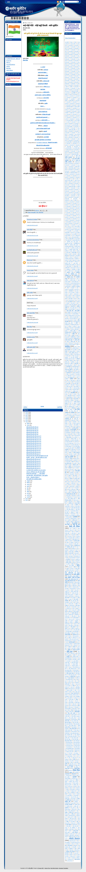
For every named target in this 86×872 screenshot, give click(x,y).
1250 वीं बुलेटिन (77, 106)
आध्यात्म (66, 289)
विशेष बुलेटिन (77, 711)
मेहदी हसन (73, 632)
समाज (66, 793)
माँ (71, 617)
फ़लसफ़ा (72, 542)
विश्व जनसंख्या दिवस (74, 720)
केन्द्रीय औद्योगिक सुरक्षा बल (73, 352)
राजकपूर (70, 654)
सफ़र (68, 792)
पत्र (74, 501)
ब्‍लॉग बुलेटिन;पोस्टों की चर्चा (70, 580)
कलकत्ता (66, 330)
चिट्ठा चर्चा (69, 395)
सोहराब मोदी (75, 824)
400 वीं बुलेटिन (77, 226)
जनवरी (28, 497)
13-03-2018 (75, 108)
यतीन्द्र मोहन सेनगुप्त (68, 640)
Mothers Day (70, 859)
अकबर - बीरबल (72, 250)
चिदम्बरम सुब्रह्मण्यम (69, 397)
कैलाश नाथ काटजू (75, 355)
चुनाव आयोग (76, 398)
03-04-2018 (73, 52)
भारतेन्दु (66, 596)
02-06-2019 (67, 49)
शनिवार (74, 759)
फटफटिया (70, 540)
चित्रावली (78, 395)
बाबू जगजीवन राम (77, 556)
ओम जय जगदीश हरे (73, 318)
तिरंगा (79, 453)
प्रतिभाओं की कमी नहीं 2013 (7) (33, 454)
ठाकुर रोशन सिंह (77, 435)
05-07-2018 (76, 63)
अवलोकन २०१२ (74, 273)
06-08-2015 (73, 68)
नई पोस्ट (25, 407)
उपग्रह (77, 303)
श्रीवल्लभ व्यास (75, 784)
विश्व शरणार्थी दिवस (77, 742)
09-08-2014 (73, 83)
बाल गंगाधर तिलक (72, 557)
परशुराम (68, 504)
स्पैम (75, 829)
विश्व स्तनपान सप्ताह (69, 745)
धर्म (73, 480)
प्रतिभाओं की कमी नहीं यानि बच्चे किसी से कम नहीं (37, 455)
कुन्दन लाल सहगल (72, 344)
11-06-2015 (68, 97)
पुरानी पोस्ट (59, 407)
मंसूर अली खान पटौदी (74, 600)
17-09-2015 (71, 134)
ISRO (69, 857)
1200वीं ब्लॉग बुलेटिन (69, 106)
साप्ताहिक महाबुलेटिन (69, 804)
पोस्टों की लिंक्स (74, 526)
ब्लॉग (66, 571)
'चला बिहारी (67, 42)
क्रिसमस (71, 360)
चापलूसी (74, 394)
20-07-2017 (73, 151)
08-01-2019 (76, 75)
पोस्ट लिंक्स (67, 524)
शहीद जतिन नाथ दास (73, 763)
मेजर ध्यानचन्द (67, 629)
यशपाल (79, 640)
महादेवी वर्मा (70, 611)
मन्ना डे (79, 606)
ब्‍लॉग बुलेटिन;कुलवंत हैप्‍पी (73, 579)
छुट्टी (70, 403)
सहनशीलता (76, 801)
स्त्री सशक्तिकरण (72, 827)
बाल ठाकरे (78, 557)
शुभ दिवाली (76, 772)
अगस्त (28, 484)
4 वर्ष (72, 226)
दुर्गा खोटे (77, 467)
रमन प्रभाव (73, 648)
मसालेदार (77, 608)
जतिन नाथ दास (67, 407)
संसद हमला (78, 787)
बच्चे (69, 548)
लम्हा (77, 685)
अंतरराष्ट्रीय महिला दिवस (76, 240)
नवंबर (28, 425)
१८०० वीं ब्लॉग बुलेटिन (68, 141)
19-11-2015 (76, 146)
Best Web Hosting (54, 868)
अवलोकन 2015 (70, 276)
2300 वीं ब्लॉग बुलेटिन (69, 180)
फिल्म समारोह (67, 545)
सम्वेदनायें (78, 793)
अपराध (70, 260)
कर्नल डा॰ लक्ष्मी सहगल (74, 329)
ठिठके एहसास (68, 437)
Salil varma (77, 859)
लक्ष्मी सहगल (67, 683)
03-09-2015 (67, 55)
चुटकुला (78, 397)
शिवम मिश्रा (25, 60)
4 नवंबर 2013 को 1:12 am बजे (32, 276)
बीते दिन (74, 562)
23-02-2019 (78, 174)
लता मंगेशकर (68, 685)
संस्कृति (67, 789)
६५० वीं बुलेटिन (77, 232)
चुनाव (71, 398)
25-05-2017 (76, 189)
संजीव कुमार (70, 786)
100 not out (67, 91)
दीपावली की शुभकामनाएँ (42, 78)
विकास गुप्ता (29, 260)
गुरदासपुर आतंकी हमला (76, 372)
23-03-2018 (75, 175)
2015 (26, 418)
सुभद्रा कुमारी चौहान (72, 815)
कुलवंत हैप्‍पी (68, 347)
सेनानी (75, 819)
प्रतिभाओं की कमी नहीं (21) (32, 428)
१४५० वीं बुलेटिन (77, 120)
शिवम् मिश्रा (8, 68)
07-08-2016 (67, 74)
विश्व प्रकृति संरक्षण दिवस (74, 733)
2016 (26, 417)
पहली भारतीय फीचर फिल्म (75, 507)
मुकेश (66, 628)
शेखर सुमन (74, 773)
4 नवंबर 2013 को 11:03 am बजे (32, 322)
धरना (71, 480)
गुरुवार (71, 378)
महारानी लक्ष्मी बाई (74, 612)
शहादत (72, 762)
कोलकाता (66, 357)
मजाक (78, 602)
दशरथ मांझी (68, 461)
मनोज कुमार (78, 605)
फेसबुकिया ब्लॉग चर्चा (70, 546)
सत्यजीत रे (68, 790)
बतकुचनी (45, 131)
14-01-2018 (75, 114)
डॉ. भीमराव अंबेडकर (68, 446)
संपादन (71, 787)
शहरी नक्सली (67, 762)
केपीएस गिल (67, 354)
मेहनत (77, 632)
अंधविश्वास (66, 250)
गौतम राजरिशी (76, 386)
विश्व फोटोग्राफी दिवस (69, 734)
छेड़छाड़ (75, 403)
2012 (26, 498)
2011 (26, 500)
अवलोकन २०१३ (68, 275)
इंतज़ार (74, 295)
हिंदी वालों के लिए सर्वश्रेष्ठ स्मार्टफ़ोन (42, 145)
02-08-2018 (73, 49)
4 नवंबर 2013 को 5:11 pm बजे (32, 342)
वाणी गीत (8, 66)
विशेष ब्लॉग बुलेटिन (71, 713)
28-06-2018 (68, 209)
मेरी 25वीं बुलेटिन (75, 631)
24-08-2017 (73, 184)
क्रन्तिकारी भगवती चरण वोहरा (70, 358)
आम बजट (76, 290)
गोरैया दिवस (72, 384)
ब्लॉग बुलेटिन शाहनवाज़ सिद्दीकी (73, 576)
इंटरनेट (70, 295)
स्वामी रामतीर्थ (67, 832)
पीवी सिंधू (78, 515)
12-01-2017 (78, 100)
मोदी (65, 637)
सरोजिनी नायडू (68, 799)
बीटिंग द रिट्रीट (68, 562)
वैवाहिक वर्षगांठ (69, 756)
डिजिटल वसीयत (73, 438)
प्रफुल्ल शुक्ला (67, 533)
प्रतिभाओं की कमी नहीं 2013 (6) (33, 459)
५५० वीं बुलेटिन (68, 230)
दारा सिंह (74, 463)
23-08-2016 (72, 177)
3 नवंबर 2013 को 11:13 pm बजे (32, 245)
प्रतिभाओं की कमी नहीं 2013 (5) (33, 461)
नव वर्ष (77, 486)
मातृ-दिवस (76, 620)
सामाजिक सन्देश (69, 806)
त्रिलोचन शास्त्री (76, 458)
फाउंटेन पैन (76, 542)
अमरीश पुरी (76, 261)
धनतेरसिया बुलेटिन (77, 478)
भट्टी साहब (66, 588)
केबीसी (72, 354)
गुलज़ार (78, 378)
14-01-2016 (68, 114)
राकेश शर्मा (72, 653)
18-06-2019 (73, 138)
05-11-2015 (73, 65)
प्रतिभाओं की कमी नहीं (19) (32, 432)
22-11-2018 (73, 171)
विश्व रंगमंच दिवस (75, 739)
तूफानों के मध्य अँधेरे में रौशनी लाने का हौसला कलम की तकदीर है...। (42, 123)
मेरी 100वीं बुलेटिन (77, 629)
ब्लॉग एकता (71, 571)
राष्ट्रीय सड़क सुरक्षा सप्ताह (72, 674)
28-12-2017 (68, 212)
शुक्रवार (70, 772)
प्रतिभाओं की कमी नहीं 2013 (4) (33, 463)
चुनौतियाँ (72, 400)
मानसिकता (76, 622)
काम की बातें (71, 338)
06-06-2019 (76, 66)
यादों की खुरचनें (72, 642)
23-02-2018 (72, 174)
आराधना (66, 293)
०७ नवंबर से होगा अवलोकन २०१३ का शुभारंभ (36, 470)
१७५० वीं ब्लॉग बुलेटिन (72, 135)
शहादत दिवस (76, 762)
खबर (74, 360)
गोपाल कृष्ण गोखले (75, 383)
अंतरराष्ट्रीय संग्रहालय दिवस (69, 246)
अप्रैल (28, 491)
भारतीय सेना (67, 592)
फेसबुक (72, 545)
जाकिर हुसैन (73, 420)
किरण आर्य (73, 341)
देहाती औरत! (42, 89)
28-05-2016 (72, 207)
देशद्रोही (69, 475)
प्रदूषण (73, 531)
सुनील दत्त (73, 813)
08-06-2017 (67, 77)
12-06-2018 (78, 103)
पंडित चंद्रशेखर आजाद (72, 498)
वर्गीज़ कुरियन (71, 699)
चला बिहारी (73, 392)
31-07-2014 (76, 223)
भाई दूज (78, 588)
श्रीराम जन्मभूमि (75, 783)
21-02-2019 (71, 163)
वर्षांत (66, 700)
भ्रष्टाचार (70, 599)
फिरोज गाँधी (76, 543)
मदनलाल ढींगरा (70, 603)
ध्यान (69, 481)
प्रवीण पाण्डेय (30, 292)
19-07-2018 (69, 146)
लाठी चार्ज (72, 687)
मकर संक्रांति (67, 602)
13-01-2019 (68, 108)
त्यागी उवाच (67, 458)
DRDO (71, 854)
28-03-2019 (75, 206)
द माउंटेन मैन (76, 460)
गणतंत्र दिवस (68, 366)
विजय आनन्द (74, 705)
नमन (69, 484)
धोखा (66, 481)
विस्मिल (76, 751)
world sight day (70, 860)
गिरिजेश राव (70, 371)
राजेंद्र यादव (74, 657)
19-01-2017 (68, 143)
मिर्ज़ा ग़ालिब (76, 625)
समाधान (70, 793)
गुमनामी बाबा (68, 372)
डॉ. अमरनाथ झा (76, 441)
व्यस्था (69, 757)
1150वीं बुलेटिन (71, 100)
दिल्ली (70, 464)
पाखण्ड (77, 512)
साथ (78, 803)
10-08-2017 (70, 89)
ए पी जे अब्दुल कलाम (73, 307)
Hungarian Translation (63, 868)
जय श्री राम (78, 415)
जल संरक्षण (76, 417)
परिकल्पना (45, 125)
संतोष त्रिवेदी (29, 229)
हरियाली (66, 836)
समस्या (77, 792)
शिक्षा (72, 768)
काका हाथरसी (67, 336)
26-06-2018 (67, 198)
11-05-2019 (78, 95)
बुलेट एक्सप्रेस (71, 565)
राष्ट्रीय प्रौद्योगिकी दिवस (68, 671)
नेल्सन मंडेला (68, 495)
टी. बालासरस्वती (67, 432)
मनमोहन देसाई (72, 605)
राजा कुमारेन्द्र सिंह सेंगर (10, 64)
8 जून (73, 235)
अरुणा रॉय (78, 264)
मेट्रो (71, 629)
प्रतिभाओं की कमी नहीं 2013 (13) (33, 443)
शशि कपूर (76, 760)
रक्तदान (69, 646)
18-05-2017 (76, 137)
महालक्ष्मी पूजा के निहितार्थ (43, 83)
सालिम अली (76, 806)
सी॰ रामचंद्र (73, 807)
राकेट (68, 653)
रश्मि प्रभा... (8, 62)
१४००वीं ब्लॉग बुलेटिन (69, 120)
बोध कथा (71, 568)
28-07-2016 (75, 209)
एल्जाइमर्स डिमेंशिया (75, 313)
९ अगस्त (66, 238)
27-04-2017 (78, 201)
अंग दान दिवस (77, 238)
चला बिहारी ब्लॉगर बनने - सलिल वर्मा (13, 58)
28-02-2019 (68, 206)
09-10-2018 (70, 85)
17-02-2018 (70, 131)
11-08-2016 (75, 97)
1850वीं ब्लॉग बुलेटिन (76, 141)
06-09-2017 (70, 69)
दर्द (79, 460)
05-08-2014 (67, 65)
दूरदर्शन (69, 470)
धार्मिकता (77, 480)
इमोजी (66, 298)
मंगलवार (66, 600)
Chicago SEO (41, 868)
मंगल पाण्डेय (76, 599)
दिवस (66, 466)
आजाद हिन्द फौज (76, 284)
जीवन (70, 423)
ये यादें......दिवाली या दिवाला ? (32, 477)
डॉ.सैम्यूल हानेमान (74, 450)
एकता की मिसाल (72, 309)
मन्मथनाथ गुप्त (68, 608)
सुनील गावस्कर (67, 813)
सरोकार (78, 798)
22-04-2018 (76, 169)
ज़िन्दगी (70, 421)
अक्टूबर (28, 481)
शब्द (77, 759)
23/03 (73, 178)
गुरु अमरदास (78, 374)
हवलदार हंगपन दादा (72, 840)
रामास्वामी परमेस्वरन (75, 665)
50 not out (75, 227)
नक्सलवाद (67, 483)
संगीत (66, 786)
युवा (77, 642)
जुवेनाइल (70, 424)
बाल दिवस (68, 559)
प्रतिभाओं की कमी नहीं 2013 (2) (33, 466)
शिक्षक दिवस (67, 768)
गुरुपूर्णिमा (66, 378)
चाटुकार (66, 394)
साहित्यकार (67, 807)
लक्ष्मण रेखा (77, 682)
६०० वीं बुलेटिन (75, 230)
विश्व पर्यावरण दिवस (73, 728)
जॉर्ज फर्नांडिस (76, 424)
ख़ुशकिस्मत (72, 361)
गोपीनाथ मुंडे (67, 384)
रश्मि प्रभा (70, 651)
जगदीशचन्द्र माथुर (71, 406)
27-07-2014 (75, 203)
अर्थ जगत (78, 267)
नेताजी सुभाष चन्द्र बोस (70, 493)
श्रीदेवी (66, 781)
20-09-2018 (76, 152)
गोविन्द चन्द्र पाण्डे (69, 386)
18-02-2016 (70, 137)
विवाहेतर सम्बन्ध (77, 710)
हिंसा (79, 848)
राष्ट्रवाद (70, 667)
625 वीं (72, 232)
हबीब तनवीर (72, 835)
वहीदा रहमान (71, 700)
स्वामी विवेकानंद (75, 832)
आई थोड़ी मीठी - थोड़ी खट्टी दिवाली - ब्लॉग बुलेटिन (37, 475)
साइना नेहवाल (73, 803)
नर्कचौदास (78, 484)
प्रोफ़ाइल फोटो (68, 539)
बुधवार (72, 563)
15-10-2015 (76, 123)
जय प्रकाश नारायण (71, 415)
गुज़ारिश (78, 371)
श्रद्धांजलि (74, 776)
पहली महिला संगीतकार (74, 510)
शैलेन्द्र (74, 775)
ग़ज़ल (75, 364)
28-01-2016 (78, 204)
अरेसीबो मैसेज (67, 267)
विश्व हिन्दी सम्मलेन (77, 746)
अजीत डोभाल (72, 255)
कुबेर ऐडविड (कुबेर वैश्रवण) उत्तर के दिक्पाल (43, 139)
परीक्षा (72, 504)
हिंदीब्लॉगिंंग (71, 848)
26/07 (72, 200)
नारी (65, 489)
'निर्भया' (75, 42)
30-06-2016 (75, 218)
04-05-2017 (70, 57)
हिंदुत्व (75, 848)
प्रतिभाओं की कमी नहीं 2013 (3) (33, 464)
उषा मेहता (66, 304)
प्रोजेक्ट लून (78, 537)
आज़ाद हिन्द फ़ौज (68, 286)
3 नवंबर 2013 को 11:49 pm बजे (32, 266)
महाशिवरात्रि (76, 614)
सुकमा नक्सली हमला (71, 810)
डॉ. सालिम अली (72, 449)
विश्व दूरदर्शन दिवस (72, 725)
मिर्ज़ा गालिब (71, 625)
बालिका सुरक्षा (68, 560)
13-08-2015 (78, 109)
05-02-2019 (67, 62)
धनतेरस (71, 478)
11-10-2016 (73, 98)
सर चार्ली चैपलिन (69, 795)
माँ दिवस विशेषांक (76, 617)
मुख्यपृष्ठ (42, 406)
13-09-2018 (68, 111)
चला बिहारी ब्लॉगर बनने (32, 250)
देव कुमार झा (8, 60)
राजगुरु (74, 654)
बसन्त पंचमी (77, 553)
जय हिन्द (67, 417)
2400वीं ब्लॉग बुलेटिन (72, 186)
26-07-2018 (75, 198)
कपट (66, 326)
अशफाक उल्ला (72, 278)
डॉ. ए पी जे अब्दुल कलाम (69, 443)
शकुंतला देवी (74, 757)
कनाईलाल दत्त (67, 324)
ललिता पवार (67, 687)
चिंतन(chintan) (47, 86)
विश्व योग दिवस (67, 739)
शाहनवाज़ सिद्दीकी (70, 766)
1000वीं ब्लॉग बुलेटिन (74, 91)
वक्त (74, 696)
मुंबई (77, 626)
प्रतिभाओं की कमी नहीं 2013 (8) (33, 452)
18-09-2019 (70, 140)
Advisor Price (47, 868)
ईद (66, 301)
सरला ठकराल (73, 798)
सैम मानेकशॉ (73, 821)
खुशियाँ (72, 363)
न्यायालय (78, 495)
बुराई (65, 565)
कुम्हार (79, 346)
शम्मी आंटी (66, 760)
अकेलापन (78, 250)
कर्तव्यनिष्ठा (68, 329)
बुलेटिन (78, 565)
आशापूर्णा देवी (76, 293)
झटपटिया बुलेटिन (75, 427)
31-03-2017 (70, 223)
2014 (26, 420)
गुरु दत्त (74, 375)
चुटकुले (67, 398)
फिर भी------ (42, 106)
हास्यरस (77, 843)
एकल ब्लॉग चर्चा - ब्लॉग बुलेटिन (73, 310)
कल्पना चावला (73, 330)
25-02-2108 (70, 189)
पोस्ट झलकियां (74, 523)
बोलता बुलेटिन (77, 568)
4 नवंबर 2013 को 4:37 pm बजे (32, 332)
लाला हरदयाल (78, 688)
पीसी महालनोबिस (69, 516)
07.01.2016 (70, 75)
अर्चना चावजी (73, 267)
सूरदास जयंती (71, 819)
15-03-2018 (73, 121)
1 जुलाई (66, 86)
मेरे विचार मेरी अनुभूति (46, 114)
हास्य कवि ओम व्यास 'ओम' (75, 842)
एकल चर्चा (78, 309)
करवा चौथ (71, 327)
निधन (77, 489)
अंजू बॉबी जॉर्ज (68, 240)
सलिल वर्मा (67, 801)
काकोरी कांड (73, 336)
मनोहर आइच (68, 606)
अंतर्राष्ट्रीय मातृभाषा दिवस (73, 249)
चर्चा (68, 392)
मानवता (66, 622)
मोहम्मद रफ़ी (75, 637)
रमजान (69, 648)
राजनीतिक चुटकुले (75, 656)
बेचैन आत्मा (70, 566)
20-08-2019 (70, 152)
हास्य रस (73, 843)
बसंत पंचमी (71, 553)
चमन (66, 392)
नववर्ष (66, 487)
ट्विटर (69, 435)
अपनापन (66, 260)
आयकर (66, 292)
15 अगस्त (68, 121)
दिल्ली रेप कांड (75, 464)
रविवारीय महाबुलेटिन (76, 649)
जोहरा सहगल (67, 426)
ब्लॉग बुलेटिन (18, 9)
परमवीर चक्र (70, 503)
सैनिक (67, 821)
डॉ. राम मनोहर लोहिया (76, 446)
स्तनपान (66, 827)
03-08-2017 (76, 54)
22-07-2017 (67, 171)
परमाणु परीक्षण (77, 503)
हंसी (76, 833)
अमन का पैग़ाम (46, 97)
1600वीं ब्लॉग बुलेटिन (72, 129)
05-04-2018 (73, 62)
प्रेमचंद (74, 536)
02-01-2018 (73, 46)
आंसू (77, 278)
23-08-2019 (78, 177)
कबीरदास (69, 326)
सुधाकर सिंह (76, 812)
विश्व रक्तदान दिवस (68, 740)
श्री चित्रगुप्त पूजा (74, 778)
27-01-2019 (72, 201)
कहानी (73, 335)
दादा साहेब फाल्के (68, 463)
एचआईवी (68, 312)
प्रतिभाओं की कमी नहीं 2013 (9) (33, 450)
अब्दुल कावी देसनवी (69, 261)
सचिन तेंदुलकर (72, 789)
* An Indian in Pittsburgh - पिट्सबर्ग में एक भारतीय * (47, 142)
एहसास (66, 315)
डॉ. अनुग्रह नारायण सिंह (68, 441)
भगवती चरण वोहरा (75, 586)
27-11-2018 (72, 204)
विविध (67, 711)
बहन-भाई (66, 554)
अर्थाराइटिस (73, 269)
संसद (74, 787)
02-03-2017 (70, 48)
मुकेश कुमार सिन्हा (31, 313)
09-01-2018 (67, 80)
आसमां (66, 295)
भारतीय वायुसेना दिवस (74, 591)
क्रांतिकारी (78, 358)
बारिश (67, 557)
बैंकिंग (79, 566)
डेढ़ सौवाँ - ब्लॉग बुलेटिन (74, 440)
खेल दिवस (76, 363)
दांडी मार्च (77, 461)
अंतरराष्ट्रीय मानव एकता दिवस (72, 241)
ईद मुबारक (70, 301)
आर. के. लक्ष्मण (71, 292)
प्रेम (65, 536)
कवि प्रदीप (75, 332)
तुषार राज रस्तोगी (69, 457)
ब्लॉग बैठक (71, 582)
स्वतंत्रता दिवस (75, 830)
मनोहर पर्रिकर (74, 606)
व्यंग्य (65, 757)
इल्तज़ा (79, 298)
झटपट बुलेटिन (68, 427)
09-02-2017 (73, 80)
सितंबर (28, 482)
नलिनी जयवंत (72, 486)
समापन (74, 793)
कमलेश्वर (74, 326)
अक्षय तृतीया (68, 252)
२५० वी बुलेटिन (73, 194)
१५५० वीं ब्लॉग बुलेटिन (68, 126)
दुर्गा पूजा (66, 469)
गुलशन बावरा (73, 380)
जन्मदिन (66, 412)
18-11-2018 (76, 140)
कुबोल (77, 344)
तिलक (67, 455)
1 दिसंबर (70, 86)
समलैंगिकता (73, 792)
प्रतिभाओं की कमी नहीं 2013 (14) (33, 441)
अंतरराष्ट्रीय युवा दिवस (68, 243)
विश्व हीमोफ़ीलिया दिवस (70, 748)
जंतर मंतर (74, 404)
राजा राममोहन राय (68, 657)
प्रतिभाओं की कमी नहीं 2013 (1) (33, 468)
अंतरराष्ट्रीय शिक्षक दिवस (74, 244)
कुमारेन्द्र (67, 346)
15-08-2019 (70, 123)
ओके (67, 316)
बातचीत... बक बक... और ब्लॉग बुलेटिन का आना (36, 457)
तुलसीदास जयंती (72, 455)
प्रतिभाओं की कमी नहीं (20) (32, 430)
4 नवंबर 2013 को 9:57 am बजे (32, 298)
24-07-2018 (67, 184)
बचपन (66, 548)
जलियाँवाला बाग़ (68, 418)
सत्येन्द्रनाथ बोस (73, 790)
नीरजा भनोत (74, 492)
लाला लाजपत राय (71, 688)
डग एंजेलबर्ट (75, 437)
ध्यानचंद (72, 481)
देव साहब (76, 472)
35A (69, 226)
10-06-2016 (73, 88)
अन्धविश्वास (76, 258)
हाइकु (78, 840)
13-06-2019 (72, 109)
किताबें (68, 341)
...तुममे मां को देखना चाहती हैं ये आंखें (43, 128)
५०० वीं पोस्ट (72, 229)
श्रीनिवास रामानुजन (68, 783)
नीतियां (69, 492)
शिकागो (77, 766)
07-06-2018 (70, 72)
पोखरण (72, 521)
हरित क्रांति (76, 835)
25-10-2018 (67, 194)
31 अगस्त (74, 221)
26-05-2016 (76, 197)
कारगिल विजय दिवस (69, 339)
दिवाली (29, 212)
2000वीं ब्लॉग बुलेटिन (75, 154)
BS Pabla (66, 854)
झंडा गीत (78, 426)
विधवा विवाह (74, 708)
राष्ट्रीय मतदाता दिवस (70, 673)
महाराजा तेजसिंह (76, 611)
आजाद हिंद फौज (68, 284)
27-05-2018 (68, 203)
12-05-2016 (72, 103)
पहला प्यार (68, 507)
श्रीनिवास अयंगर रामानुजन (73, 781)
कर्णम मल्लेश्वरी (77, 327)
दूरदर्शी (73, 470)
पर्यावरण (76, 504)
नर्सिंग (67, 486)
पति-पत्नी (70, 501)
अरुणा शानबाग (69, 266)
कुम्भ (75, 346)
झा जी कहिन (46, 137)
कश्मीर (69, 335)
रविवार (69, 649)
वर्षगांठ (77, 699)
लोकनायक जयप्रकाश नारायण (73, 694)
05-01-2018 (76, 60)
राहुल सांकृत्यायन (71, 677)
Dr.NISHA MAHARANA (33, 239)
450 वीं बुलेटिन (68, 227)
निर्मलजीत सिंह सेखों (72, 490)
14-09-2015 (72, 118)
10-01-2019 (76, 86)
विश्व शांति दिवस (69, 743)
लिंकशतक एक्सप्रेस (69, 690)
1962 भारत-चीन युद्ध (69, 149)
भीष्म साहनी (67, 597)
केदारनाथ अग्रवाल (72, 351)
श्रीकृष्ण (77, 779)
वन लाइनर (78, 696)
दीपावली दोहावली (43, 100)
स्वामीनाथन (67, 833)
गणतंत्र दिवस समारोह (75, 366)
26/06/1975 (67, 200)
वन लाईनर (75, 697)
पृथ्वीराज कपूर (74, 519)
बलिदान (66, 553)
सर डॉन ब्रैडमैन (76, 795)
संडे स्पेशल (75, 786)
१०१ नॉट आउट (67, 92)
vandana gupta (31, 337)
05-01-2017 (70, 60)
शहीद (66, 763)
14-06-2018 (68, 117)
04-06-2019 (76, 57)
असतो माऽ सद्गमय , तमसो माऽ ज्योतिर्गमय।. (43, 95)
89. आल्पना (43, 67)
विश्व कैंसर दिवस (74, 719)
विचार (70, 705)
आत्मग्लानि (72, 287)
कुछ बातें (66, 344)
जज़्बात (77, 406)
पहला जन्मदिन (77, 506)
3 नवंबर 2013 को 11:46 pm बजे (32, 255)
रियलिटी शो (78, 677)
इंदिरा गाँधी (78, 295)
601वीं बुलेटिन (67, 232)
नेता (79, 492)
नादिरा (69, 487)
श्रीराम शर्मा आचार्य (68, 784)
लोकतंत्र (66, 694)
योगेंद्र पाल (75, 645)
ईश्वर (74, 301)
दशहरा (73, 461)
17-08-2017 (73, 132)
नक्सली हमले (73, 483)
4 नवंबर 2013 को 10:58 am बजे (32, 308)
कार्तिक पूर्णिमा (77, 339)
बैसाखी (68, 568)
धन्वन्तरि (67, 480)
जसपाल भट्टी (67, 420)
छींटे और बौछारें (49, 148)
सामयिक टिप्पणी (77, 804)
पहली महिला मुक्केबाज (70, 509)
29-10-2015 (72, 217)
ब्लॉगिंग (70, 585)
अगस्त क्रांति (74, 252)
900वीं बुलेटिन (71, 238)
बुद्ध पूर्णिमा (68, 563)
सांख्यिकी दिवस (67, 803)
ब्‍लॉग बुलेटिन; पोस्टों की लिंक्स (72, 577)
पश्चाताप (72, 506)
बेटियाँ (75, 566)
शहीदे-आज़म (71, 765)
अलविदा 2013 (70, 270)
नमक (66, 484)
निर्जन (66, 490)
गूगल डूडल (68, 383)
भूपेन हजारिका (73, 597)
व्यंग (77, 756)
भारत (72, 589)
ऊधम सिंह (73, 306)
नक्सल (79, 481)
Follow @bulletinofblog (70, 38)
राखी (76, 653)
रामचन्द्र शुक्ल (67, 662)
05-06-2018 (70, 63)
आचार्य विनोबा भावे (75, 281)
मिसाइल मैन (67, 626)
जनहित (71, 409)
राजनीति (67, 656)
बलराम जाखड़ (71, 551)
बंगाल (77, 546)
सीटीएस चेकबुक (67, 809)
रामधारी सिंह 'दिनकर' (74, 662)
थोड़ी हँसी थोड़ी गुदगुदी (68, 460)
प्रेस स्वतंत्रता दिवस (72, 537)
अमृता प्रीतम (75, 263)
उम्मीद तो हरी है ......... (45, 120)
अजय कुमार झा (30, 280)
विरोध (69, 710)
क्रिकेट (67, 360)
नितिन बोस (73, 489)
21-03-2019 (76, 163)
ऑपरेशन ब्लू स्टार (71, 315)
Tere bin (49, 109)
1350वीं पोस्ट (72, 112)
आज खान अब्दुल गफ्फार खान (75, 283)
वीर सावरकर (76, 753)
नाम (72, 487)
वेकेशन (70, 754)
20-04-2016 (76, 149)
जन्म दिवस (77, 409)
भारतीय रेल (67, 591)
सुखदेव (66, 812)
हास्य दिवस (68, 843)
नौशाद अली (74, 495)
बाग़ (70, 554)
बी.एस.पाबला (78, 560)
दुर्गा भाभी (71, 469)
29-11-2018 (78, 217)
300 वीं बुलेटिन (68, 221)
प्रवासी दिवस (73, 533)
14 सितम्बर (78, 112)
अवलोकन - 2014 (70, 272)
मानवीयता (71, 622)
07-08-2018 (73, 74)
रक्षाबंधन (74, 646)
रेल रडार (69, 682)
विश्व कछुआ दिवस (72, 717)
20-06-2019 (67, 151)
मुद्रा (69, 628)
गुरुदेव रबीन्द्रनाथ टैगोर (71, 377)
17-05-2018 (76, 131)
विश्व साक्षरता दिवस (76, 743)
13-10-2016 (74, 111)
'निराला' (71, 42)
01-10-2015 (76, 45)
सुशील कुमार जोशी (31, 347)
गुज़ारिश (45, 103)
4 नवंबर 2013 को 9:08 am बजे (32, 288)
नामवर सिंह (76, 487)
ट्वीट (72, 435)
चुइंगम (75, 397)
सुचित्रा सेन (71, 812)
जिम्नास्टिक (74, 421)
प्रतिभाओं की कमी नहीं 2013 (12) (33, 445)
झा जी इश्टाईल (73, 429)
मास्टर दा (75, 623)
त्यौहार (71, 458)
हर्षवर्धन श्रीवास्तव (9, 70)
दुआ (73, 467)
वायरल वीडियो (71, 702)
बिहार (73, 560)
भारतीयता (76, 594)
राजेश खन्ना (74, 659)
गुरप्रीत (67, 374)
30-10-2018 (78, 220)
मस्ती (70, 609)
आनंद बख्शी (71, 289)
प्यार (70, 528)
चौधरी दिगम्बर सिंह (68, 401)
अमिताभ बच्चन (67, 263)
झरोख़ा (46, 75)
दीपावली (70, 467)
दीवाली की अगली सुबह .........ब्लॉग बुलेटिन (35, 473)
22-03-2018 (70, 169)
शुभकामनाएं (67, 773)
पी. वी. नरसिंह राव (72, 515)
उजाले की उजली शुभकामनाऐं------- (42, 117)
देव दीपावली (72, 472)
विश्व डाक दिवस (75, 722)
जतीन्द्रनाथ (73, 407)
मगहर (71, 602)
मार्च (28, 493)
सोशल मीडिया (68, 824)
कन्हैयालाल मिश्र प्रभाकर (74, 324)
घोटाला (70, 389)
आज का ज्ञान (67, 283)
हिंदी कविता (70, 845)
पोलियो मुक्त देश (77, 521)
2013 (26, 421)
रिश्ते (74, 679)
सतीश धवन (78, 789)
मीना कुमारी (73, 626)
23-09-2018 (68, 178)
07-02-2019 (73, 71)
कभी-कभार (46, 69)
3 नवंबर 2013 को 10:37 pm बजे (32, 235)
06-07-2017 (67, 68)
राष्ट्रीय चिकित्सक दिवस (72, 668)
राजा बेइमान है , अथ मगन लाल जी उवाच (42, 134)
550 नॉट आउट (77, 229)
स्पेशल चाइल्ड (71, 829)
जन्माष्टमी (78, 412)
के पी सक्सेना (74, 349)
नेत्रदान (79, 493)
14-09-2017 (78, 118)
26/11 (75, 200)
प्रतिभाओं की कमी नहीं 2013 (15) (33, 439)
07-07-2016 (76, 72)
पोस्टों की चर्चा (76, 524)
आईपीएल (66, 280)
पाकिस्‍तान (72, 512)
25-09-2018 (70, 192)
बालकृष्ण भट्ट (78, 559)
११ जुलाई (70, 94)
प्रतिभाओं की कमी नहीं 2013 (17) (33, 436)
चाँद (78, 392)
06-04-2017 (70, 66)
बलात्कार (76, 551)
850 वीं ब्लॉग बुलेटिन (75, 237)
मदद (65, 603)
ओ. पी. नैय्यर (78, 315)
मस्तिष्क (66, 609)
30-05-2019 (68, 218)
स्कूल (79, 824)
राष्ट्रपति (66, 667)
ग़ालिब (66, 371)
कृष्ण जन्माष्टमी (67, 349)
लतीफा (73, 685)
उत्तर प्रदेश (78, 301)
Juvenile (73, 857)
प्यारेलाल (74, 528)
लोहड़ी (71, 696)
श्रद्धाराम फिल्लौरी (67, 778)
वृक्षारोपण (66, 754)
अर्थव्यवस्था (68, 269)
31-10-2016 (73, 224)
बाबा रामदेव (71, 556)
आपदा (66, 290)
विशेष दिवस (71, 711)
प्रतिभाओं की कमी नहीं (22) (32, 427)
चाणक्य (70, 394)
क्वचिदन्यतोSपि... (46, 92)
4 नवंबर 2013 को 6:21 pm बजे (32, 353)
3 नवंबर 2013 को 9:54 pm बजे (32, 225)
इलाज (75, 298)
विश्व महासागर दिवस (74, 737)
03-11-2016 (73, 55)
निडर (69, 489)
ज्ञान (74, 426)
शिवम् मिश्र (69, 770)
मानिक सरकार (67, 623)
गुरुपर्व (77, 377)
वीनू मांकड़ (70, 753)
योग (71, 645)
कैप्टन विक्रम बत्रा (77, 354)
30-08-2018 (72, 220)
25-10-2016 (76, 192)
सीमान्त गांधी (74, 809)
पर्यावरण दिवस (67, 506)
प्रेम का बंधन (70, 536)
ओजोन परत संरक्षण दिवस (74, 316)
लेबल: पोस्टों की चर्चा (74, 693)
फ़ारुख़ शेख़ (70, 543)
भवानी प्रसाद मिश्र (73, 588)
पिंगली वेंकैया (67, 513)
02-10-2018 (70, 51)
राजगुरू (79, 654)
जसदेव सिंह (76, 418)
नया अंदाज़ (73, 484)
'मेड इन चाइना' (73, 43)
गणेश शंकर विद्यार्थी (68, 369)
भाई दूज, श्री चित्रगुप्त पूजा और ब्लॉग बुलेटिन (35, 472)
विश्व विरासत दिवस (69, 742)
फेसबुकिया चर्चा (77, 545)
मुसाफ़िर (72, 628)
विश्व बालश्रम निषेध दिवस (72, 736)
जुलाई (28, 486)
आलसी (71, 293)
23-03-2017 (68, 175)
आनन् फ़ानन (77, 289)
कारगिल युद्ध (76, 338)
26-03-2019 (70, 197)
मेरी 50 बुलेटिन (67, 632)
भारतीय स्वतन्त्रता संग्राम (69, 594)
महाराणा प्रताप (67, 612)
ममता (73, 608)
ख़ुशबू (77, 361)
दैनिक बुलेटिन (75, 475)
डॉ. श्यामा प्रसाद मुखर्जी (70, 447)
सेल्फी (79, 819)
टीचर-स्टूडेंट (73, 432)
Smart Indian (30, 270)
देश (76, 473)
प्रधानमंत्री (77, 531)
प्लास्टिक (66, 540)
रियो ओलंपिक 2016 (69, 679)
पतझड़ (66, 501)
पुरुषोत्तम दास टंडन (73, 518)
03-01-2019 (76, 51)
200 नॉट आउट (67, 154)
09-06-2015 (67, 83)
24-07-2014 (76, 183)
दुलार (75, 469)
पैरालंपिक (67, 521)
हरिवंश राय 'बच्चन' (72, 836)
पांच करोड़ (67, 512)
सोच (77, 821)
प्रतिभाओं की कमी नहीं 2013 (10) (33, 448)
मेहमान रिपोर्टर (67, 634)
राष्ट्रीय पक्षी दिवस (75, 670)
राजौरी (79, 659)
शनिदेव (70, 759)
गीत (75, 371)
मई (27, 490)
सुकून (77, 810)
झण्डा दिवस (67, 429)
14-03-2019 (72, 115)
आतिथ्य (68, 287)
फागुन (66, 543)
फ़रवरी (28, 495)
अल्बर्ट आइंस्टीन (77, 270)
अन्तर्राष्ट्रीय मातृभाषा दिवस (69, 258)
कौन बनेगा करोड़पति (74, 357)
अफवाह (78, 260)
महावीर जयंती (71, 614)
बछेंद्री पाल (73, 548)
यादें (66, 642)
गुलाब (69, 381)
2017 (26, 415)
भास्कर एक (77, 596)
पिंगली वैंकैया (73, 513)
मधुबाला (66, 605)
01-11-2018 (67, 46)
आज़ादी (73, 286)
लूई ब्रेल (70, 691)
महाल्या (66, 614)
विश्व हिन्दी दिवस (69, 746)
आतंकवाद (78, 286)
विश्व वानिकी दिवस (77, 740)
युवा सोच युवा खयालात (68, 643)
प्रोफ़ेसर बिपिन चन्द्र (75, 539)
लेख (73, 691)
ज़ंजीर (70, 404)
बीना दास (78, 562)
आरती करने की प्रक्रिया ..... (43, 72)
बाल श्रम (73, 559)
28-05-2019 (78, 207)
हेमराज (77, 851)
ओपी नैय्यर (66, 318)
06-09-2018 (76, 69)
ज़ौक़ (71, 426)
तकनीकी (70, 452)
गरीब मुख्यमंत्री (76, 369)
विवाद (72, 710)
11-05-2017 (72, 95)
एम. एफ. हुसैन (74, 312)
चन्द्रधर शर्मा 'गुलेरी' (76, 389)
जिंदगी (77, 420)
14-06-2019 (75, 117)
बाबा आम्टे (74, 554)
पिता (77, 513)
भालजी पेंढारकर (71, 596)
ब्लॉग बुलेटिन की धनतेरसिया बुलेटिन (33, 479)
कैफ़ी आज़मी (68, 355)
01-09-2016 (70, 45)
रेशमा (37, 212)
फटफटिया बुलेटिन (77, 540)
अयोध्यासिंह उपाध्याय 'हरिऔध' (70, 264)
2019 (26, 412)
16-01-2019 (76, 126)
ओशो (71, 321)
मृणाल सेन (77, 628)
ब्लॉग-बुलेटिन (74, 583)
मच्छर (74, 602)
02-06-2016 (76, 48)
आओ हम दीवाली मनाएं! (42, 111)
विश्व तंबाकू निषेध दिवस (69, 723)
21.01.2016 (71, 166)
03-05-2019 (70, 54)
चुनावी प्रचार (67, 400)
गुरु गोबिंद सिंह (68, 375)
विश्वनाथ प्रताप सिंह (69, 751)
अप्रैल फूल (74, 260)
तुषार (77, 455)
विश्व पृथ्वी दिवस (74, 731)
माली (71, 623)
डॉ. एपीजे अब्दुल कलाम (74, 444)
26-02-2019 (73, 195)
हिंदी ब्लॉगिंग (74, 846)
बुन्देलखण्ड (76, 563)
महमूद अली (74, 609)
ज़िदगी (66, 421)
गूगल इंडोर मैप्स (77, 381)
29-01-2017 (75, 212)
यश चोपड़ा (74, 640)
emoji (75, 854)
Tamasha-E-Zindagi (32, 219)
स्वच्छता (70, 830)
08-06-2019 (73, 77)
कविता (73, 333)
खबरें (77, 360)
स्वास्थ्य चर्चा (72, 833)
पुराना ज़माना (67, 518)
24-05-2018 (70, 183)
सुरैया (75, 816)
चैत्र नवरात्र (76, 400)
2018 (26, 414)
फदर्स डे (67, 542)
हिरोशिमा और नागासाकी (70, 851)
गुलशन (68, 380)
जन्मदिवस (72, 412)
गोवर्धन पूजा (78, 384)
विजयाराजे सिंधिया (68, 708)
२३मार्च (70, 181)
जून (27, 488)
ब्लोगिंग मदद (74, 585)
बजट (77, 548)
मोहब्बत (69, 637)
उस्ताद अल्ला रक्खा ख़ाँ (72, 304)
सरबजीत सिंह (67, 798)
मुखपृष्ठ (8, 2)
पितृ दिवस (66, 515)
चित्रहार (74, 395)
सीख (77, 807)
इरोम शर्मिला (71, 298)
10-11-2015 (76, 89)
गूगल (72, 381)
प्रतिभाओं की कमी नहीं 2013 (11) (33, 446)
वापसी (66, 702)
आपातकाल (71, 290)
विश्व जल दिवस (68, 722)
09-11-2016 (76, 85)
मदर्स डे (76, 603)
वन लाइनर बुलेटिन (69, 697)
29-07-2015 (68, 215)
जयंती (71, 417)
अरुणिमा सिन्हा (75, 266)
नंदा (75, 481)
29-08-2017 (75, 215)
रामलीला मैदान (67, 665)
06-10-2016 (67, 71)
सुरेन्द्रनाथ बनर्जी (70, 816)
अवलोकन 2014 (77, 275)
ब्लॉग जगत (76, 571)
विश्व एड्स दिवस (74, 714)
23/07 (77, 178)
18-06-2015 (67, 138)
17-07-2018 (67, 132)
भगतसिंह (69, 586)
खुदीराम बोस (67, 361)
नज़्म (77, 483)
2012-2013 (67, 155)
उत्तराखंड (67, 303)
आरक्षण (77, 292)
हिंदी (65, 845)
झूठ (77, 430)
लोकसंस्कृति (67, 696)
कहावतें (77, 335)
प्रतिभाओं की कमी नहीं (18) (32, 434)
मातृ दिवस (71, 620)
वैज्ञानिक (74, 754)
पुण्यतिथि (75, 516)
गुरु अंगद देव (72, 374)
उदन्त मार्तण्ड (73, 303)
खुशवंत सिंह (67, 363)
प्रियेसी (77, 534)
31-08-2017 (67, 224)
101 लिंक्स (73, 92)
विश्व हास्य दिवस (77, 745)
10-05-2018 (67, 88)
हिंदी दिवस (75, 845)
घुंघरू (67, 389)
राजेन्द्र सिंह (69, 659)
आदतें (77, 287)
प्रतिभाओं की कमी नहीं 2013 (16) (33, 437)
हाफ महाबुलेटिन (67, 842)
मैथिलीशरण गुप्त (75, 634)
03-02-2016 (67, 52)
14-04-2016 (78, 115)
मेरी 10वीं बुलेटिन (69, 631)
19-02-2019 (75, 143)
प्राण (69, 534)
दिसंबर (28, 423)
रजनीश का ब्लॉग (46, 81)
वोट (74, 756)
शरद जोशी (71, 760)
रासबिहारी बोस (72, 676)
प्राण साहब (73, 534)
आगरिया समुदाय (72, 280)
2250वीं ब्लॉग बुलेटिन (73, 172)
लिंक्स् (75, 690)
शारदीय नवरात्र (77, 765)
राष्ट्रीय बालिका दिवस (76, 671)
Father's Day (72, 856)
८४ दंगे (70, 237)
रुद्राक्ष (78, 679)
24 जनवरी (74, 181)
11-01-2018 (75, 94)
